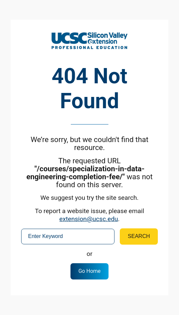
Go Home (89, 271)
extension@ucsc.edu (88, 219)
